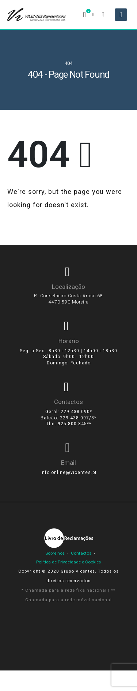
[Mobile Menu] (121, 14)
